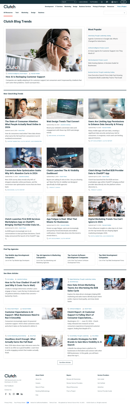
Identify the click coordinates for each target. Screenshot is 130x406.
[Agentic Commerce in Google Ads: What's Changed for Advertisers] (106, 38)
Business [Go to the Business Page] (41, 12)
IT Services (59, 6)
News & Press (40, 387)
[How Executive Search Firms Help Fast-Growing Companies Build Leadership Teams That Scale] (106, 75)
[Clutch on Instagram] (13, 394)
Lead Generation (36, 141)
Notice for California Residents (39, 402)
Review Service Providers (74, 383)
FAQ (37, 395)
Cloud (8, 309)
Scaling (109, 35)
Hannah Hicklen (35, 73)
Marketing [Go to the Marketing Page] (24, 12)
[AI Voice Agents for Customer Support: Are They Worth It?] (106, 51)
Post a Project (121, 6)
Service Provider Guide (105, 391)
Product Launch (104, 48)
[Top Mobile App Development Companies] (18, 259)
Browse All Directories (73, 379)
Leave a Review (83, 2)
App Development (96, 141)
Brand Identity (22, 336)
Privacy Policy (8, 402)
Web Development (93, 60)
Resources (110, 6)
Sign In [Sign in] (116, 2)
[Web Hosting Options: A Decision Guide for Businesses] (106, 63)
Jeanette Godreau (65, 124)
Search (64, 2)
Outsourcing (61, 135)
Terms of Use (53, 402)
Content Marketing (13, 141)
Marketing (67, 6)
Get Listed (101, 379)
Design (75, 6)
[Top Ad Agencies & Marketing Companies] (49, 259)
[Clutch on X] (9, 394)
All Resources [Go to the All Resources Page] (8, 12)
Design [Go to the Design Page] (33, 12)
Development (49, 6)
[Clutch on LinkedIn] (21, 394)
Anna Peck (21, 130)
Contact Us (8, 390)
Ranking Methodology (43, 391)
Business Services (85, 6)
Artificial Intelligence (13, 73)
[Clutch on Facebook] (6, 394)
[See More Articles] (64, 362)
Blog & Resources (72, 387)
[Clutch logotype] (10, 375)
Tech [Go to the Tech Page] (17, 12)
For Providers (94, 2)
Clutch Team (63, 176)
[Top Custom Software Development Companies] (80, 259)
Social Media (73, 336)
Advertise (100, 387)
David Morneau (74, 281)
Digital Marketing (96, 236)
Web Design (52, 135)
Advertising (91, 35)
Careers (38, 383)
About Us (38, 379)
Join (123, 2)
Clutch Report (23, 73)
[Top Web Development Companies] (111, 259)
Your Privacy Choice (19, 402)
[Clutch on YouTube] (17, 394)
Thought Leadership (100, 35)
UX (8, 279)
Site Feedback (9, 386)
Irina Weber (95, 336)
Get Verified (101, 383)
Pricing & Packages (99, 6)
